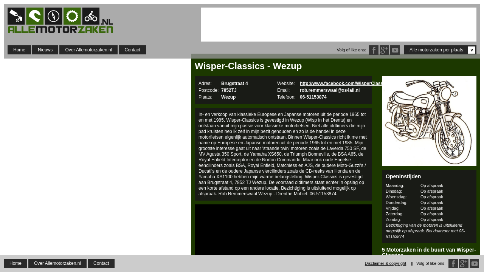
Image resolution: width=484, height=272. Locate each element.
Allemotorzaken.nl (64, 20)
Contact (132, 50)
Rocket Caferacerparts (429, 264)
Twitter (395, 50)
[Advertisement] (338, 25)
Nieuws (45, 50)
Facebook (374, 50)
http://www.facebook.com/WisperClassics (344, 83)
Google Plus (384, 50)
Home (19, 50)
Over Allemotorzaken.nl (88, 50)
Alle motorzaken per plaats (442, 50)
